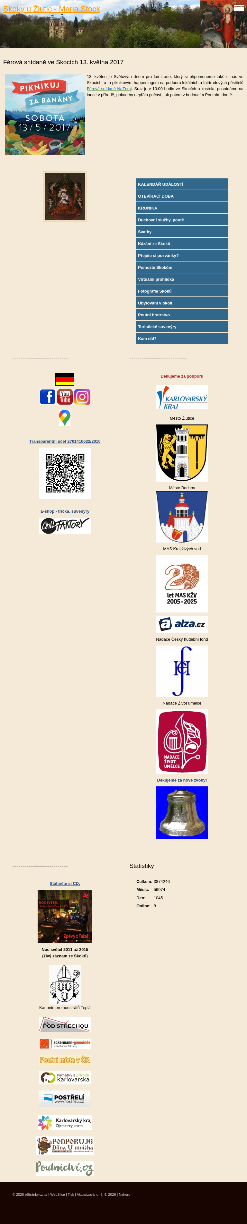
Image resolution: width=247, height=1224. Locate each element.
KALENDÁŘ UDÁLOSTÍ (160, 184)
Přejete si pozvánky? (158, 255)
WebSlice (57, 1194)
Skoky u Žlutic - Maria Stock (51, 8)
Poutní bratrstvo (154, 314)
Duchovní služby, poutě (161, 220)
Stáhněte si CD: (65, 883)
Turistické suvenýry (157, 326)
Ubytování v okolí (155, 303)
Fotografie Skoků (155, 291)
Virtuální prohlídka (156, 279)
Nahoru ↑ (126, 1194)
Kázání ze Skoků (154, 243)
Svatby (144, 231)
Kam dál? (147, 338)
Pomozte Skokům (155, 267)
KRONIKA (147, 208)
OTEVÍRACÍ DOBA (156, 196)
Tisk (71, 1194)
